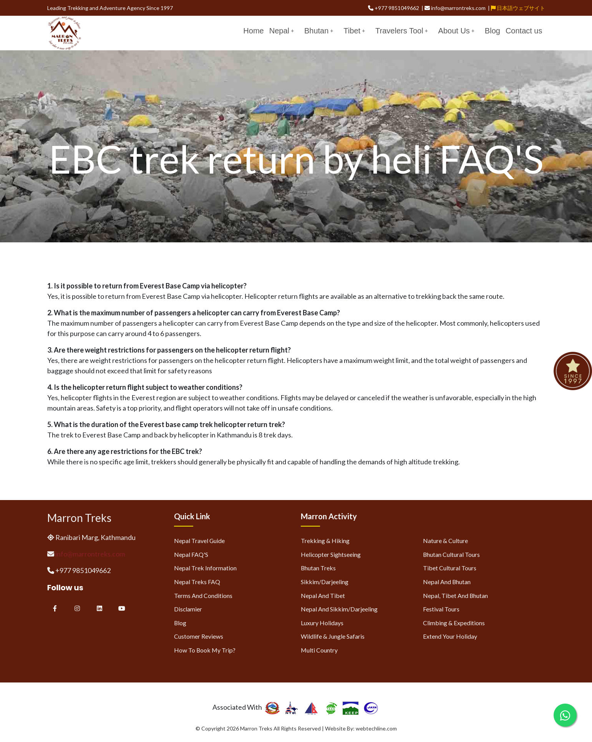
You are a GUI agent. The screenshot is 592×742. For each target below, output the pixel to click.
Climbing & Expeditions (454, 622)
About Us (456, 30)
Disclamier (188, 609)
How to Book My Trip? (204, 650)
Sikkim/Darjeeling (324, 581)
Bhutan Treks (318, 567)
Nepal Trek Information (205, 567)
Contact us (524, 30)
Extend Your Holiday (450, 636)
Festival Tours (441, 609)
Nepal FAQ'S (191, 554)
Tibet (354, 30)
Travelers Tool (401, 30)
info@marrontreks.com (90, 554)
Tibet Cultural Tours (449, 567)
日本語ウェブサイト (518, 8)
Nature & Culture (445, 540)
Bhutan (318, 30)
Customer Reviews (198, 636)
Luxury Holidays (322, 622)
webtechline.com (376, 728)
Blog (492, 30)
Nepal (281, 30)
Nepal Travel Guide (199, 540)
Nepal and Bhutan (447, 581)
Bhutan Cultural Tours (451, 554)
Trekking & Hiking (325, 540)
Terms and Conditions (203, 595)
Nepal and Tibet (323, 595)
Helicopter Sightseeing (331, 554)
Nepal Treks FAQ (197, 581)
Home (253, 30)
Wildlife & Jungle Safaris (333, 636)
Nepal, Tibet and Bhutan (455, 595)
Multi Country (319, 650)
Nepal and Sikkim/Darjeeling (339, 609)
